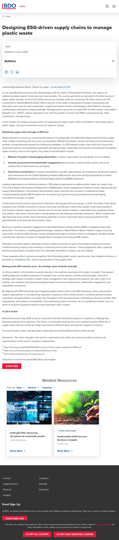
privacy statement (103, 524)
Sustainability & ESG (60, 87)
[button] (11, 366)
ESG (28, 259)
